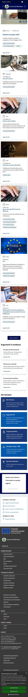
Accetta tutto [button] (14, 688)
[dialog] (14, 684)
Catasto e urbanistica (8, 585)
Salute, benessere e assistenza (11, 604)
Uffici (4, 559)
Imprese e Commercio (8, 583)
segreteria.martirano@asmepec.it (12, 647)
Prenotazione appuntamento (10, 655)
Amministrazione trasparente (10, 670)
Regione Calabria (6, 2)
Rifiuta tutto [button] (14, 691)
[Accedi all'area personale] (22, 2)
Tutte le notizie (14, 338)
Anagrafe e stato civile (9, 576)
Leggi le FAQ (6, 660)
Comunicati (7, 74)
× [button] (26, 673)
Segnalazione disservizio (9, 658)
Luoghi (5, 625)
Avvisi (5, 116)
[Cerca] (25, 6)
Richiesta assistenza (8, 663)
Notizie (7, 30)
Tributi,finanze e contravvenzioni (11, 599)
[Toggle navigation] (3, 6)
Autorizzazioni (7, 607)
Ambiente (5, 602)
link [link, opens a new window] (6, 684)
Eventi (5, 628)
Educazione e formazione (9, 595)
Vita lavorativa (7, 580)
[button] (14, 694)
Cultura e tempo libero (9, 578)
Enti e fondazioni (7, 561)
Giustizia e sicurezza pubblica (10, 597)
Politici (5, 563)
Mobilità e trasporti (8, 587)
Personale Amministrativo (10, 566)
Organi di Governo (8, 554)
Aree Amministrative (8, 556)
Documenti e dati (7, 568)
